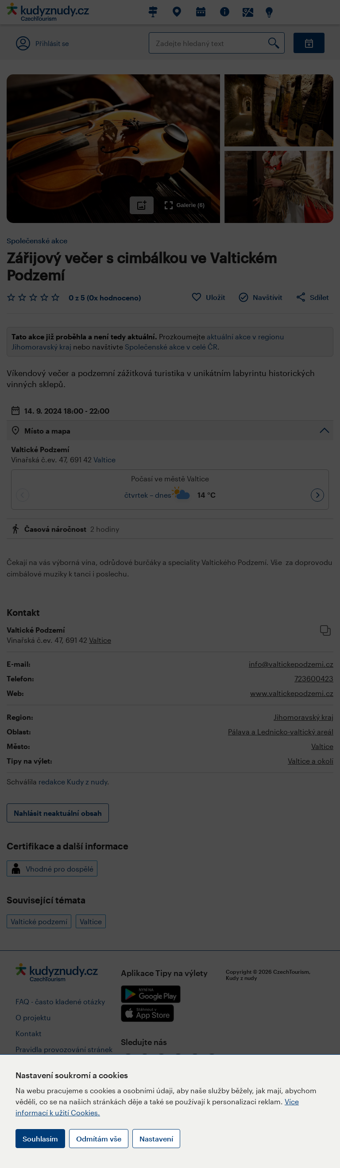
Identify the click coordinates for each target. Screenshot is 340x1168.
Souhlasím (40, 1138)
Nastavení (156, 1138)
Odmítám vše (98, 1138)
